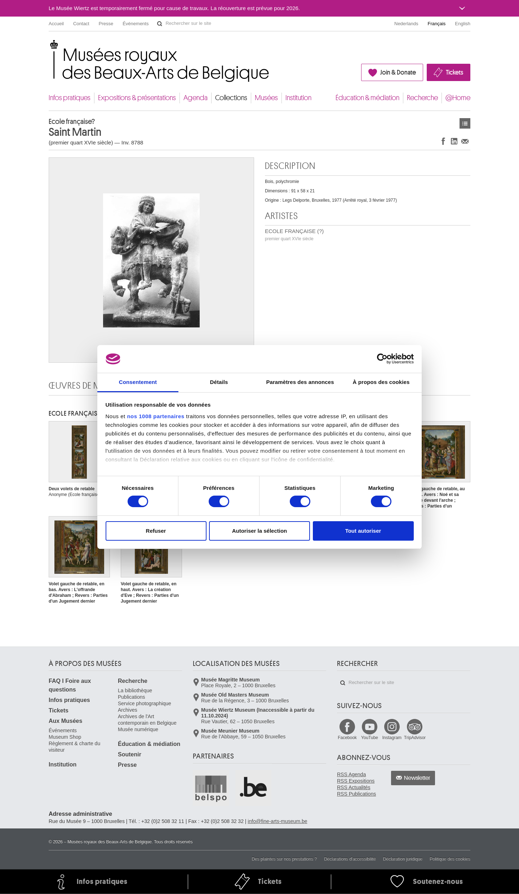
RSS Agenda (351, 774)
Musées (266, 98)
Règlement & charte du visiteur (74, 747)
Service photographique (144, 703)
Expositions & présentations (137, 98)
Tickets (454, 72)
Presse (106, 23)
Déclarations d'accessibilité (350, 859)
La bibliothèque (135, 690)
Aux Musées (65, 721)
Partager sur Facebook (443, 141)
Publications (131, 697)
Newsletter (417, 778)
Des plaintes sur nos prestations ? (284, 859)
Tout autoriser (363, 531)
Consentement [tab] (138, 382)
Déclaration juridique (402, 859)
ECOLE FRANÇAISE (75, 413)
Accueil (56, 23)
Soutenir (129, 754)
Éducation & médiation (367, 98)
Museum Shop (65, 737)
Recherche (422, 98)
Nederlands (406, 23)
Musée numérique (138, 729)
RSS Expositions (355, 781)
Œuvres (465, 123)
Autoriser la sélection (259, 531)
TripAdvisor (415, 737)
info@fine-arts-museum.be (277, 821)
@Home (457, 98)
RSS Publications (356, 794)
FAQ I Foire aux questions (70, 685)
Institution (298, 98)
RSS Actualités (354, 787)
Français (437, 23)
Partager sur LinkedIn (454, 141)
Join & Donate (398, 72)
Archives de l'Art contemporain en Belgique (147, 720)
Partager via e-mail (465, 141)
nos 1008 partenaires (155, 416)
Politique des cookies (450, 859)
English (462, 23)
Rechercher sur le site (159, 24)
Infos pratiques (69, 98)
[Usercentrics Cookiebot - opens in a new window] (382, 358)
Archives (127, 710)
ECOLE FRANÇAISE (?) (294, 234)
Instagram (392, 737)
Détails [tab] (219, 382)
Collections (231, 98)
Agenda (195, 98)
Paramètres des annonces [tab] (300, 382)
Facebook (347, 737)
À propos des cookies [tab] (381, 382)
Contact (81, 23)
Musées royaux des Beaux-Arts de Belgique (49, 46)
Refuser (156, 531)
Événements (135, 23)
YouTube (369, 737)
